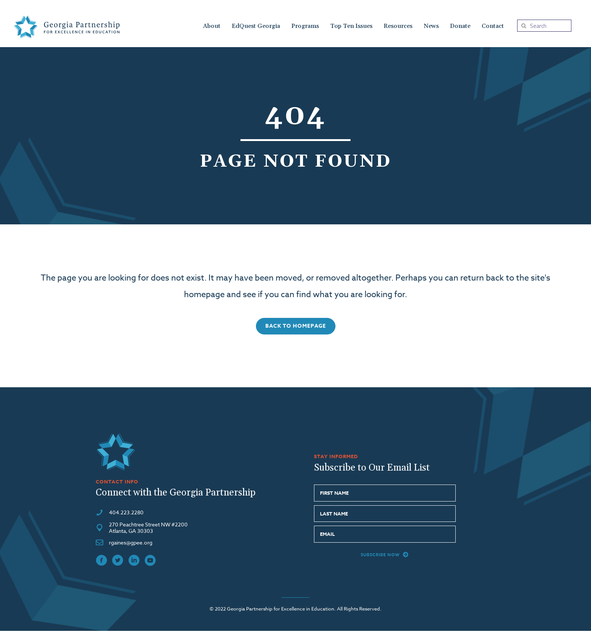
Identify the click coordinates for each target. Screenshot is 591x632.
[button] (295, 327)
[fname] (384, 494)
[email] (384, 535)
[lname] (384, 514)
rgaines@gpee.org (130, 543)
